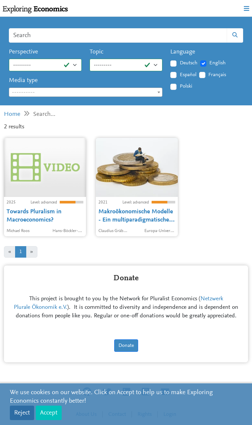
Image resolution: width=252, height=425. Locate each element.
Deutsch (189, 63)
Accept (48, 413)
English (217, 63)
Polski (186, 86)
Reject (22, 413)
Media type (23, 80)
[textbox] (85, 92)
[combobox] (85, 92)
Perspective (23, 52)
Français (217, 74)
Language (182, 52)
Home (12, 114)
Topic (96, 52)
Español (188, 74)
